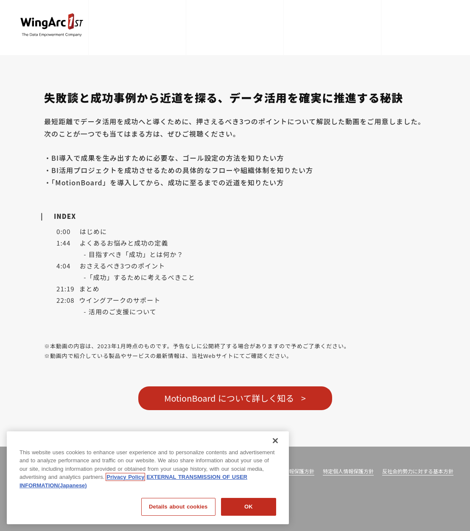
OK (248, 506)
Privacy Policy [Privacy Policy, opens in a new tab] (125, 477)
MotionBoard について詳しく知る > (235, 398)
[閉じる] (275, 440)
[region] (148, 477)
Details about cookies (178, 506)
